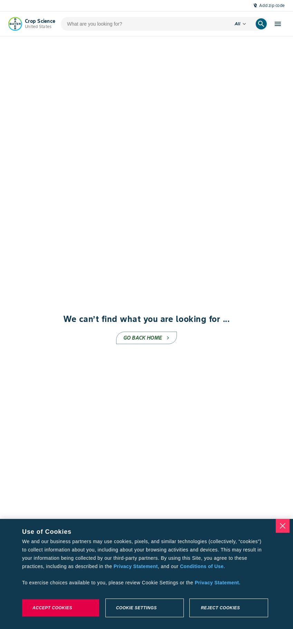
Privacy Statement (136, 566)
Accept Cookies (52, 607)
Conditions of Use (202, 566)
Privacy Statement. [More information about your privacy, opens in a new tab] (217, 582)
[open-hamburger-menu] (278, 24)
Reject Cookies (220, 607)
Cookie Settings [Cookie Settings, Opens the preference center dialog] (136, 607)
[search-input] (145, 23)
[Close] (283, 526)
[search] (261, 23)
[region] (146, 574)
